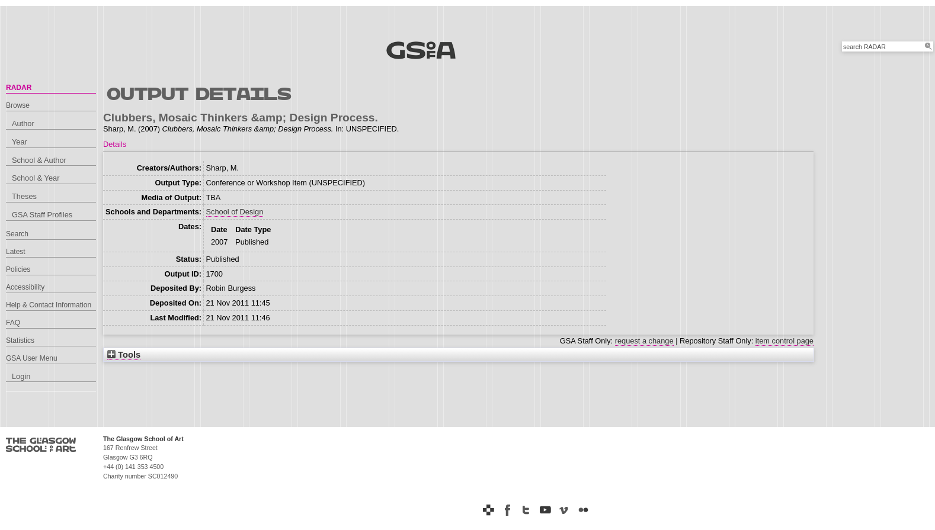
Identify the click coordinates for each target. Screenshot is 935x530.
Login (21, 376)
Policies (18, 269)
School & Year (35, 178)
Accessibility (25, 287)
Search (17, 234)
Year (19, 141)
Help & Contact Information (48, 305)
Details (114, 144)
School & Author (39, 160)
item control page (784, 340)
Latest (15, 252)
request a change (644, 340)
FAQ (13, 323)
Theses (24, 196)
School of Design (235, 211)
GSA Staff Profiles (42, 214)
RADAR (18, 87)
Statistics (20, 340)
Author (23, 123)
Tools (123, 354)
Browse (18, 105)
